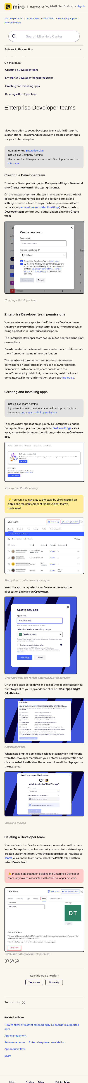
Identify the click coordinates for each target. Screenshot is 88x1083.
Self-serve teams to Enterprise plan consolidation (34, 1042)
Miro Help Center (13, 18)
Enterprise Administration (40, 18)
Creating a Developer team (21, 69)
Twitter (11, 961)
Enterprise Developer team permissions (29, 78)
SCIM (7, 1055)
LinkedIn (17, 961)
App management (15, 1035)
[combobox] (44, 36)
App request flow (14, 1049)
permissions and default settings (39, 207)
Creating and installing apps (22, 86)
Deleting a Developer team (21, 94)
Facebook (6, 961)
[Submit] (13, 36)
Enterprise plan (34, 150)
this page (13, 163)
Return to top (14, 1002)
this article (67, 377)
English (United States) (59, 6)
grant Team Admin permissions (39, 412)
